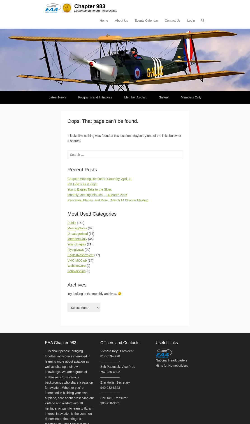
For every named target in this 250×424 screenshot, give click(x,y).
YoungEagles (76, 244)
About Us (121, 20)
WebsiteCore (76, 266)
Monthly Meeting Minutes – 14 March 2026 (97, 195)
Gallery (164, 97)
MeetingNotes (77, 228)
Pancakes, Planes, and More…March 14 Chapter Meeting (107, 200)
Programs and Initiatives (95, 97)
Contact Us (172, 20)
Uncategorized (77, 233)
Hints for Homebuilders (172, 365)
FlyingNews (75, 250)
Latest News (57, 97)
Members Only (191, 97)
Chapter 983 (89, 6)
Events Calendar (146, 20)
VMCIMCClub (77, 260)
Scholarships (76, 271)
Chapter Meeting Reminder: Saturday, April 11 (99, 179)
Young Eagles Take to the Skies (89, 189)
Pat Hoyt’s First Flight (82, 184)
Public (71, 223)
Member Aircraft (135, 97)
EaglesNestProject (80, 255)
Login (191, 20)
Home (104, 20)
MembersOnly (77, 239)
